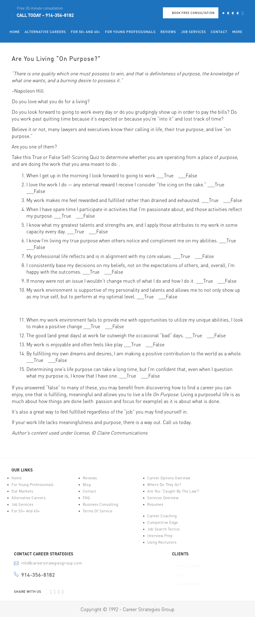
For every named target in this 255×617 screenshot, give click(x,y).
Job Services (22, 504)
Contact (89, 491)
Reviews (90, 478)
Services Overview (163, 498)
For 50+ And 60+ (25, 511)
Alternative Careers (28, 498)
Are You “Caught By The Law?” (173, 491)
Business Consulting (100, 504)
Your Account (188, 566)
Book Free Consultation (193, 13)
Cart (180, 575)
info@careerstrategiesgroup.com (51, 563)
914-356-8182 (59, 15)
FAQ (86, 498)
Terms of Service (98, 511)
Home (16, 478)
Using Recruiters (162, 542)
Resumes (155, 504)
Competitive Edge (162, 522)
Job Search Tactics (163, 529)
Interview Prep (159, 536)
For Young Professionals (32, 484)
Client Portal (188, 584)
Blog (87, 484)
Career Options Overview (169, 478)
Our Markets (22, 491)
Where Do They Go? (164, 484)
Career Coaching (162, 516)
